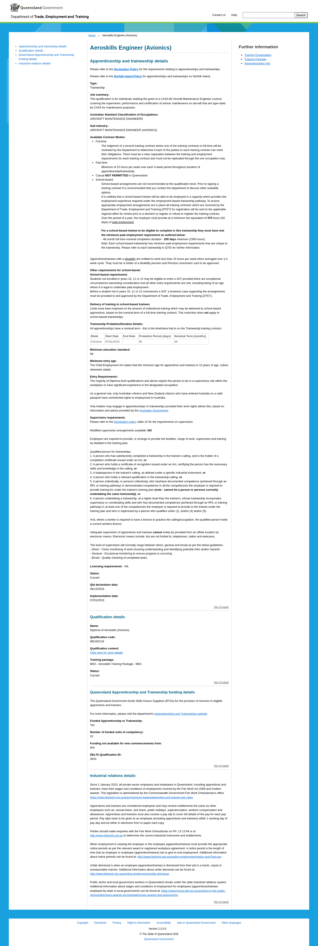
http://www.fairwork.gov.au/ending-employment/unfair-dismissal (129, 873)
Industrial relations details (35, 63)
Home (91, 35)
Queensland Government (159, 939)
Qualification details (31, 50)
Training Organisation (257, 55)
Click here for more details (106, 652)
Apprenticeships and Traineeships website (180, 713)
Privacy (117, 922)
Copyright (82, 922)
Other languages (231, 922)
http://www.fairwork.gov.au (106, 835)
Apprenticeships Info (257, 63)
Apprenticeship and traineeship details (42, 46)
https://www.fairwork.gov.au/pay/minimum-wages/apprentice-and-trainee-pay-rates (141, 797)
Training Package (255, 59)
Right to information (138, 922)
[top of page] (221, 607)
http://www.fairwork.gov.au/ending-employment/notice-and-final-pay (179, 856)
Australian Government (153, 410)
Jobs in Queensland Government (196, 922)
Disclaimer (100, 922)
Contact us (219, 15)
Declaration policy (125, 421)
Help (234, 15)
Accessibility (163, 922)
